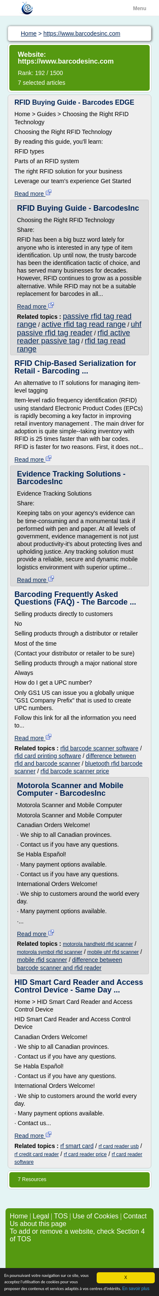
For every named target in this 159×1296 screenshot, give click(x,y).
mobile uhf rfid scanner (113, 952)
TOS (61, 1216)
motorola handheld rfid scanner (98, 944)
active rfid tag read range (84, 324)
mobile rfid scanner (42, 959)
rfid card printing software (47, 756)
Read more (33, 193)
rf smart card (77, 1146)
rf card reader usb (118, 1146)
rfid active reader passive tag (73, 337)
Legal (41, 1216)
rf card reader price (85, 1154)
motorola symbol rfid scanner (49, 952)
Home (19, 1216)
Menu (139, 8)
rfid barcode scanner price (74, 771)
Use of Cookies (96, 1216)
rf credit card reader (36, 1154)
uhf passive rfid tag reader (79, 328)
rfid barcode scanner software (99, 748)
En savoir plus (135, 1289)
